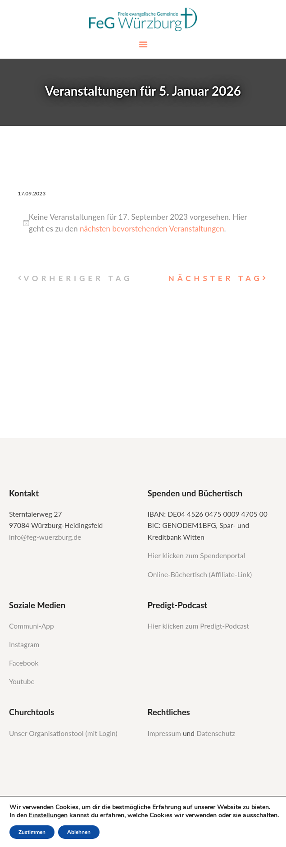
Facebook (23, 663)
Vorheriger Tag (77, 278)
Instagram (25, 644)
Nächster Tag (215, 278)
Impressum (165, 733)
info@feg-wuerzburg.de (45, 537)
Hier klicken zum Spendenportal (196, 555)
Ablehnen (79, 832)
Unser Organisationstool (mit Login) (63, 733)
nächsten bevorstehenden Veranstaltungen (152, 228)
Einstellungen (48, 815)
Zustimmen (31, 832)
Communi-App (31, 626)
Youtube (22, 681)
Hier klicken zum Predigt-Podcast (199, 626)
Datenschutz (215, 733)
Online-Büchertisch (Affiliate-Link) (200, 574)
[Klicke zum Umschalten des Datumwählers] (32, 193)
